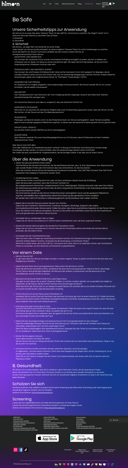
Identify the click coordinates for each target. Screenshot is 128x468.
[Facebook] (21, 450)
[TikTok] (26, 450)
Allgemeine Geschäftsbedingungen (82, 451)
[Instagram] (15, 450)
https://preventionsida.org (42, 393)
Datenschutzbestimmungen (98, 450)
